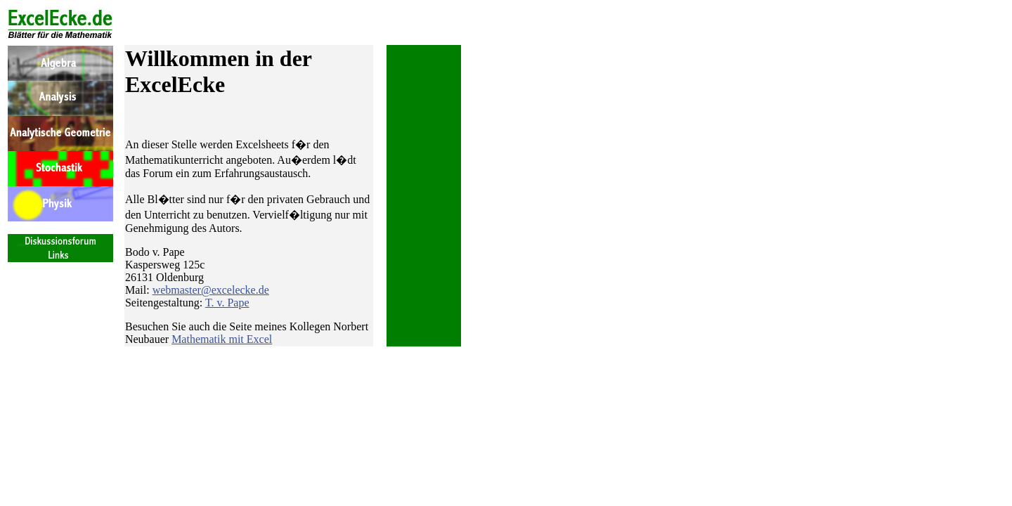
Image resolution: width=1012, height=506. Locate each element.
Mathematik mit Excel (221, 339)
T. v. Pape (227, 303)
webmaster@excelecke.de (211, 290)
